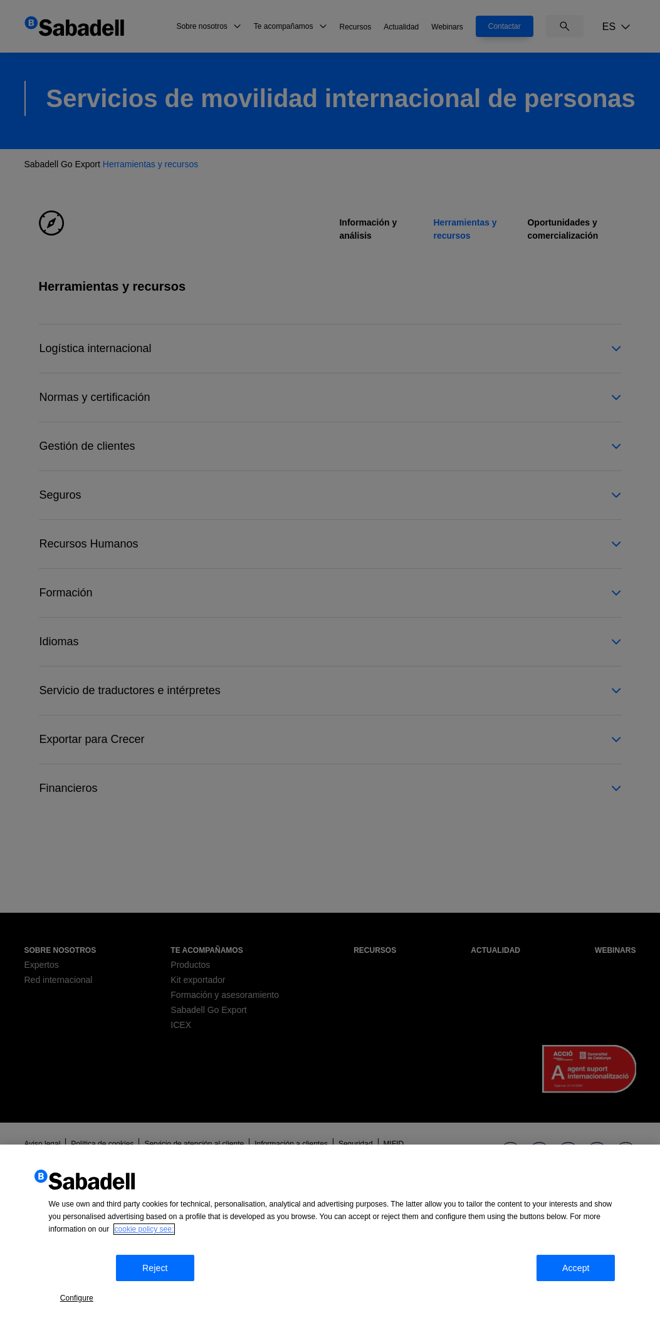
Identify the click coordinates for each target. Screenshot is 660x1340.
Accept (591, 1292)
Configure (85, 1291)
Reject (164, 1292)
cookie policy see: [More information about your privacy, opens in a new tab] (144, 1258)
